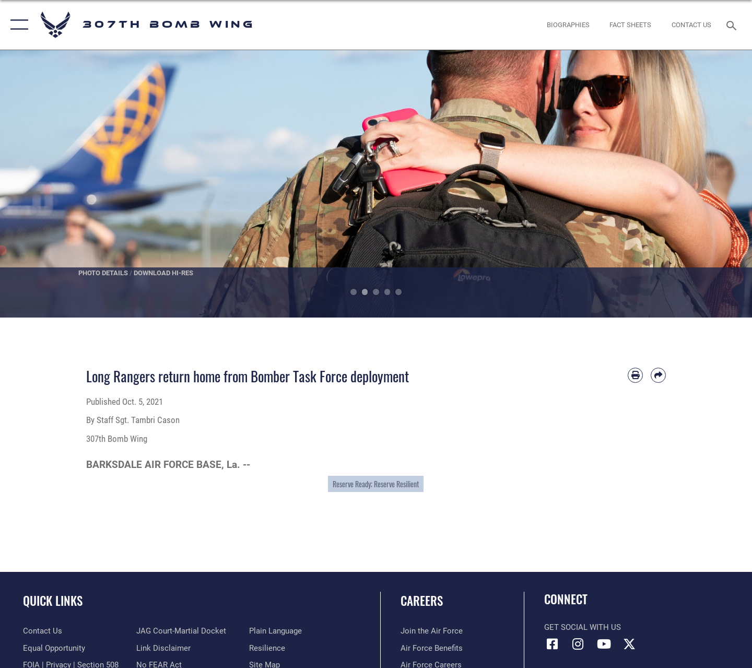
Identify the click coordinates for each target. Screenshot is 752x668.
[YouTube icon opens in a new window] (604, 644)
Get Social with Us (582, 627)
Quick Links (53, 601)
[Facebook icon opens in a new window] (552, 644)
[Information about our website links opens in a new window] (163, 648)
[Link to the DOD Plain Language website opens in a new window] (275, 631)
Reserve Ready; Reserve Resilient (376, 483)
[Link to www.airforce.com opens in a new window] (432, 631)
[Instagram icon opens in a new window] (578, 644)
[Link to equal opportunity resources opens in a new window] (54, 648)
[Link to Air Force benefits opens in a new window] (432, 648)
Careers (422, 601)
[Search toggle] (733, 24)
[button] (17, 25)
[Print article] (635, 375)
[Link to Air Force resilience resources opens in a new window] (267, 648)
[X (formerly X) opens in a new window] (629, 644)
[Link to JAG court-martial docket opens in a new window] (181, 631)
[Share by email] (658, 375)
